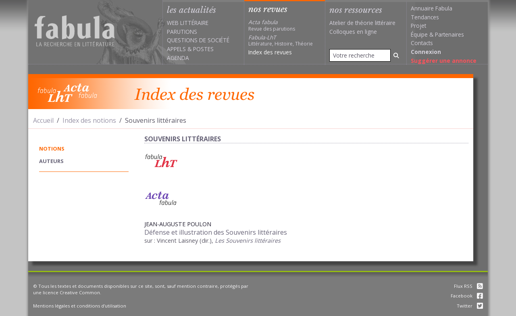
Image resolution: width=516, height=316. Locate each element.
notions (51, 148)
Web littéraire (187, 23)
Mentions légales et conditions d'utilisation (79, 306)
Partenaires (449, 34)
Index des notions (89, 120)
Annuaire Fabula (431, 8)
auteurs (51, 161)
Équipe (419, 34)
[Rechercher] (396, 55)
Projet (418, 25)
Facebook (467, 296)
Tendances (425, 17)
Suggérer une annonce (443, 60)
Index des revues (270, 52)
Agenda (178, 58)
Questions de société (198, 40)
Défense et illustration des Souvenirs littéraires (215, 232)
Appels (176, 49)
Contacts (422, 43)
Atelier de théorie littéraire (362, 23)
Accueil (43, 120)
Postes (203, 49)
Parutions (182, 31)
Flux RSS (468, 286)
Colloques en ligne (353, 31)
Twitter (470, 306)
